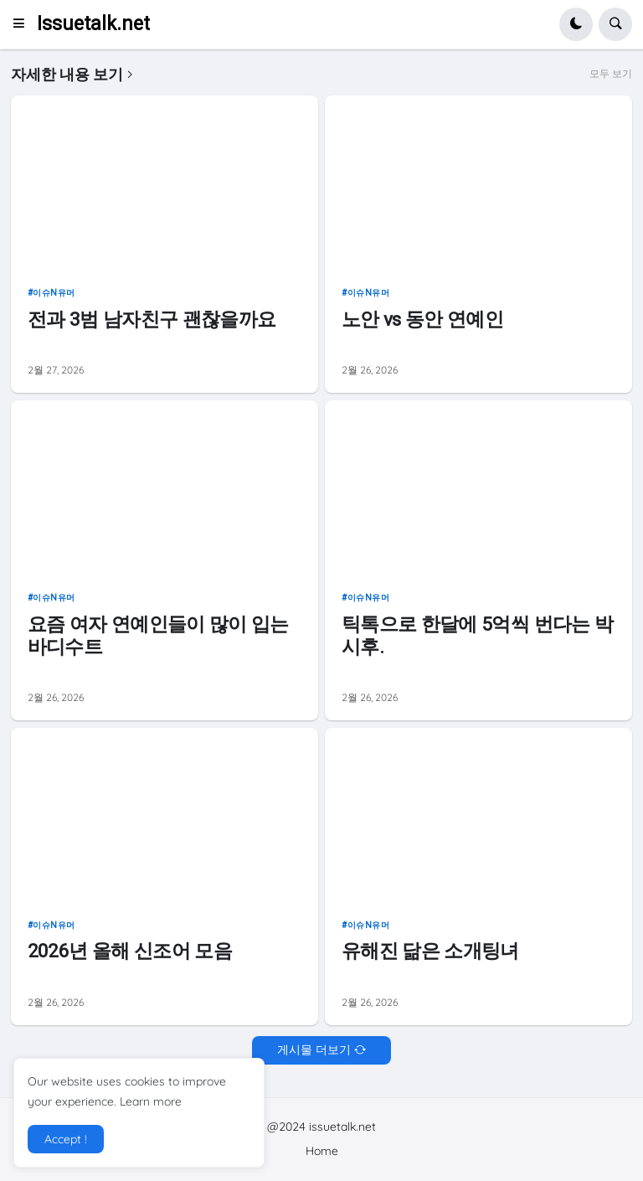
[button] (24, 24)
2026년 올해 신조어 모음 (130, 951)
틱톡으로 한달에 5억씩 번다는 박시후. (477, 635)
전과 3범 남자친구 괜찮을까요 (152, 319)
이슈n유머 (54, 292)
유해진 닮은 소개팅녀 (430, 951)
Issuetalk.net (93, 24)
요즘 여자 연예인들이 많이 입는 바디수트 (158, 635)
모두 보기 (610, 74)
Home (322, 1150)
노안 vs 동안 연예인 (422, 319)
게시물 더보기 (314, 1049)
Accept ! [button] (65, 1139)
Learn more (151, 1101)
